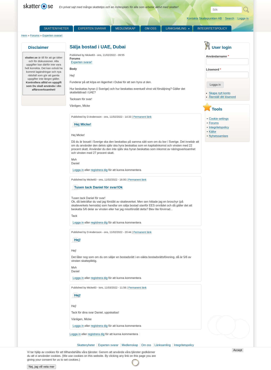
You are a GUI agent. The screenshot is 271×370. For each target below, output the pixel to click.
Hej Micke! (82, 124)
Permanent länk (142, 116)
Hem (24, 35)
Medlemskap (130, 345)
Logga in (243, 18)
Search (229, 18)
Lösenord (212, 69)
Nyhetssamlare (218, 135)
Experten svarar (108, 345)
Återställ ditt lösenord (222, 96)
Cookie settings (219, 118)
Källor (212, 131)
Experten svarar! (52, 35)
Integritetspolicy (219, 127)
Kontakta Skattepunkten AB (204, 18)
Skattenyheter (86, 345)
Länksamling (162, 345)
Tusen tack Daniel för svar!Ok (98, 187)
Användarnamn (216, 56)
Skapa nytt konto (219, 93)
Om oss (146, 345)
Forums (34, 35)
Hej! (77, 240)
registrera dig (99, 170)
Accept (237, 351)
